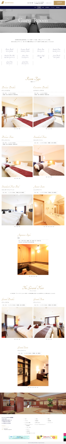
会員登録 (28, 431)
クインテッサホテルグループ (40, 424)
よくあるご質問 (27, 422)
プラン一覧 (28, 427)
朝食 (43, 7)
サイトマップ (50, 422)
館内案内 (47, 7)
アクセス (52, 7)
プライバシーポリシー (29, 424)
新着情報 (49, 420)
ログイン (28, 429)
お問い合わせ (37, 422)
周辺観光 (58, 7)
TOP (35, 7)
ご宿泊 (39, 7)
